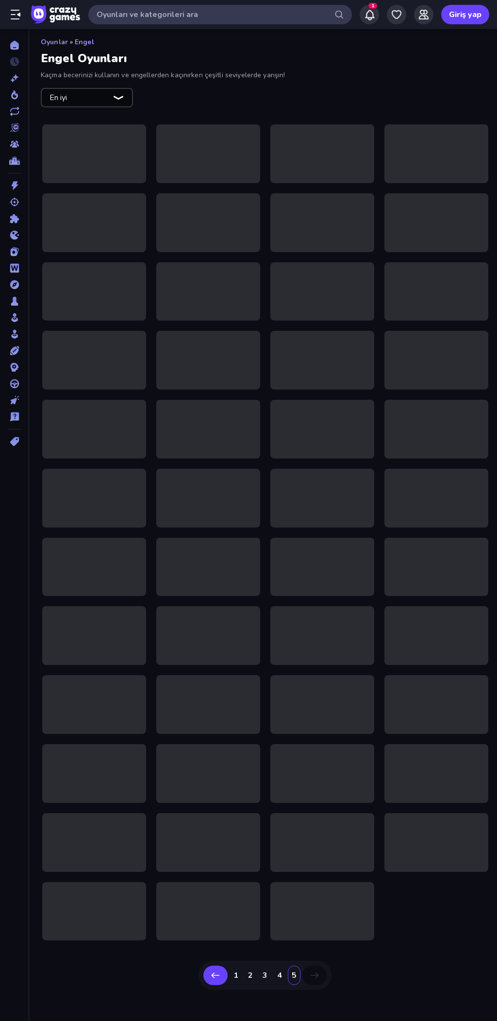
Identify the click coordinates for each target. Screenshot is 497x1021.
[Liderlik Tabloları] (14, 161)
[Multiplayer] (14, 144)
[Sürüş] (14, 383)
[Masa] (14, 301)
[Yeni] (14, 78)
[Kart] (14, 251)
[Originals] (14, 127)
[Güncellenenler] (14, 111)
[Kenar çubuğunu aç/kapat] (15, 14)
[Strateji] (14, 367)
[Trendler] (14, 94)
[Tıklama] (14, 400)
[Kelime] (14, 268)
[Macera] (14, 284)
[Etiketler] (14, 441)
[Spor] (14, 350)
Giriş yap (465, 14)
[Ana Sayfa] (14, 45)
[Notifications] (369, 14)
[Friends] (423, 14)
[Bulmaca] (14, 218)
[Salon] (14, 317)
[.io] (14, 235)
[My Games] (396, 14)
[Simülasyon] (14, 334)
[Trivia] (14, 416)
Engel (84, 42)
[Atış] (14, 202)
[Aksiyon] (14, 185)
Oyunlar (54, 42)
